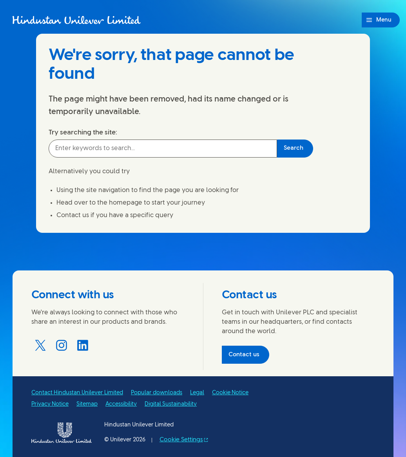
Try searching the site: (83, 132)
